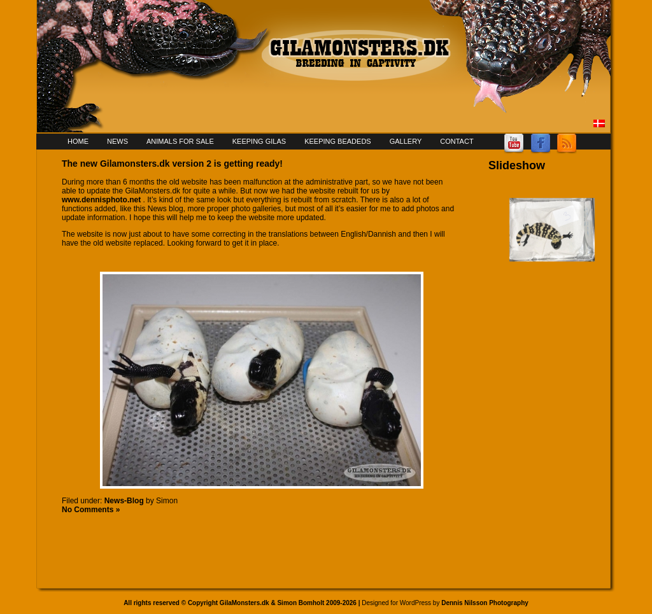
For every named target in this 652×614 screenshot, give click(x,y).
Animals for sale (180, 141)
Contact (456, 141)
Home (78, 141)
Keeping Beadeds (337, 141)
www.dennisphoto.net (101, 199)
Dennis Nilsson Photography (484, 602)
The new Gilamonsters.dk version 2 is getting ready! (172, 163)
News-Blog (124, 500)
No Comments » (91, 509)
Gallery (406, 141)
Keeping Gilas (259, 141)
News (117, 141)
